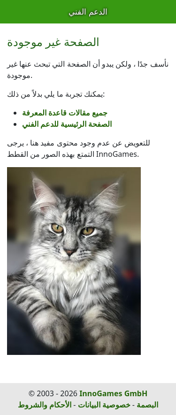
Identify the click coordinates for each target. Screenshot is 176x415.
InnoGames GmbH (113, 393)
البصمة (147, 405)
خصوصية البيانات (104, 405)
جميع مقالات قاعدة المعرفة (64, 113)
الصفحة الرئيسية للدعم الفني (67, 124)
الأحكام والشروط (44, 405)
